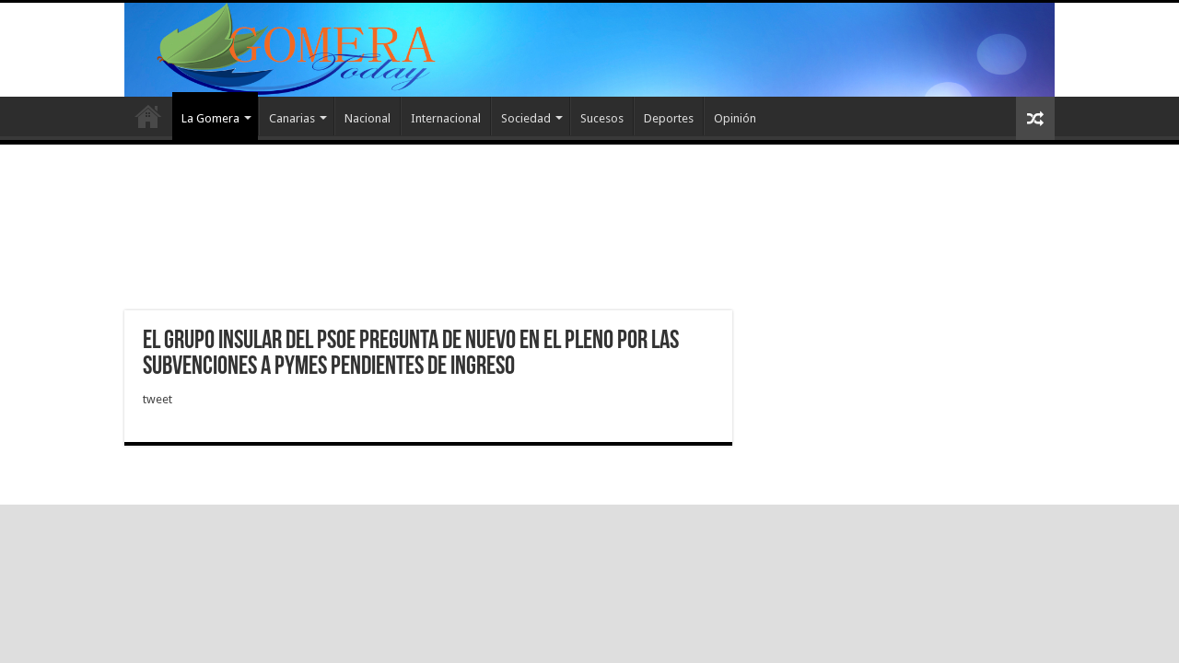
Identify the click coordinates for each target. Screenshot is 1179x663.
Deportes (669, 118)
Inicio (148, 116)
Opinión (735, 118)
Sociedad (526, 118)
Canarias (292, 118)
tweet (157, 399)
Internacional (446, 118)
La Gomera (210, 118)
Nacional (367, 118)
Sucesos (602, 118)
